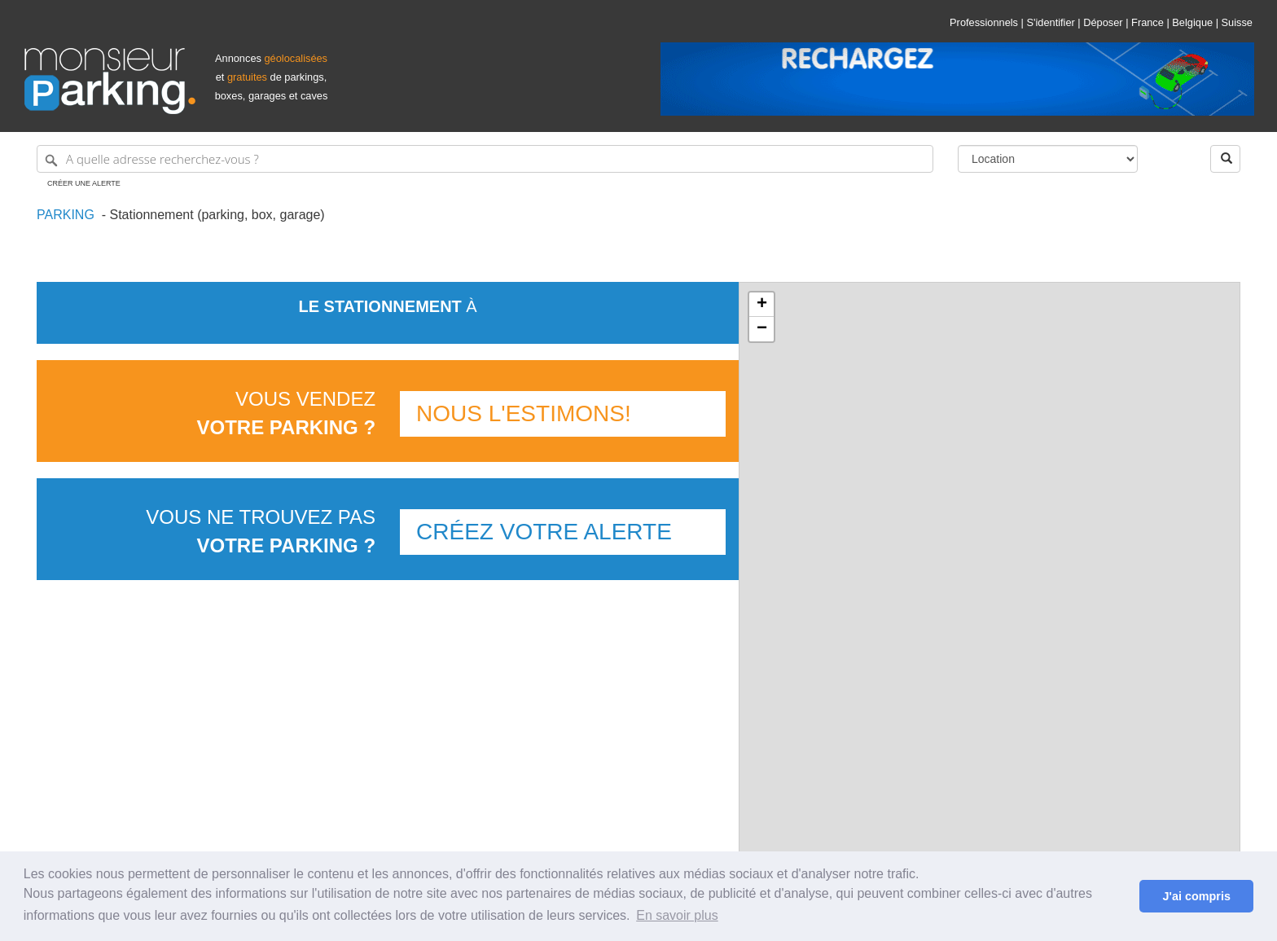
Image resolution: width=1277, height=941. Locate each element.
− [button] (762, 329)
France (1147, 22)
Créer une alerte (84, 183)
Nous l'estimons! (523, 413)
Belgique (1192, 22)
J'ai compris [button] (1196, 896)
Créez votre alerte (544, 531)
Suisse (1237, 22)
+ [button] (762, 304)
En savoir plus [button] (677, 915)
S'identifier (1050, 22)
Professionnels (984, 22)
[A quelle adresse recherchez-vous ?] (485, 159)
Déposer (1102, 22)
